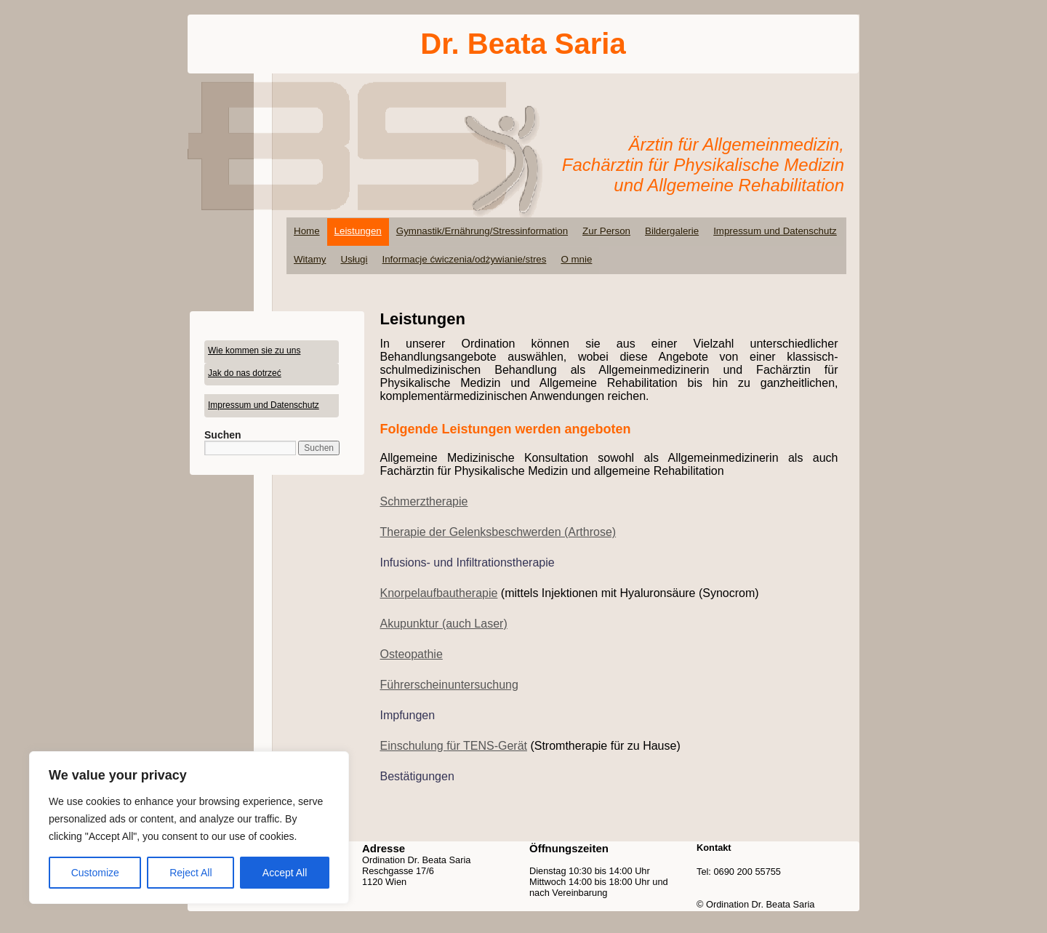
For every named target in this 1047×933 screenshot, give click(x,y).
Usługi (353, 259)
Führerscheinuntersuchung (449, 684)
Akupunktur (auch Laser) (444, 623)
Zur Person (606, 230)
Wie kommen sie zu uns (254, 350)
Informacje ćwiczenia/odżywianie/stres (464, 259)
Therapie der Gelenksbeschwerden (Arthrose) (498, 532)
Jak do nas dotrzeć (244, 373)
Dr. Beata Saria (522, 44)
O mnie (576, 259)
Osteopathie (411, 654)
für (454, 746)
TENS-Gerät (495, 746)
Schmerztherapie (424, 501)
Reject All (190, 872)
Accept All (284, 872)
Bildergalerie (672, 230)
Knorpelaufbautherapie (439, 593)
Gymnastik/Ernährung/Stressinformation (482, 230)
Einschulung (413, 746)
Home (307, 230)
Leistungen (358, 230)
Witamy (310, 259)
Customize (95, 872)
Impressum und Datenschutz (775, 230)
